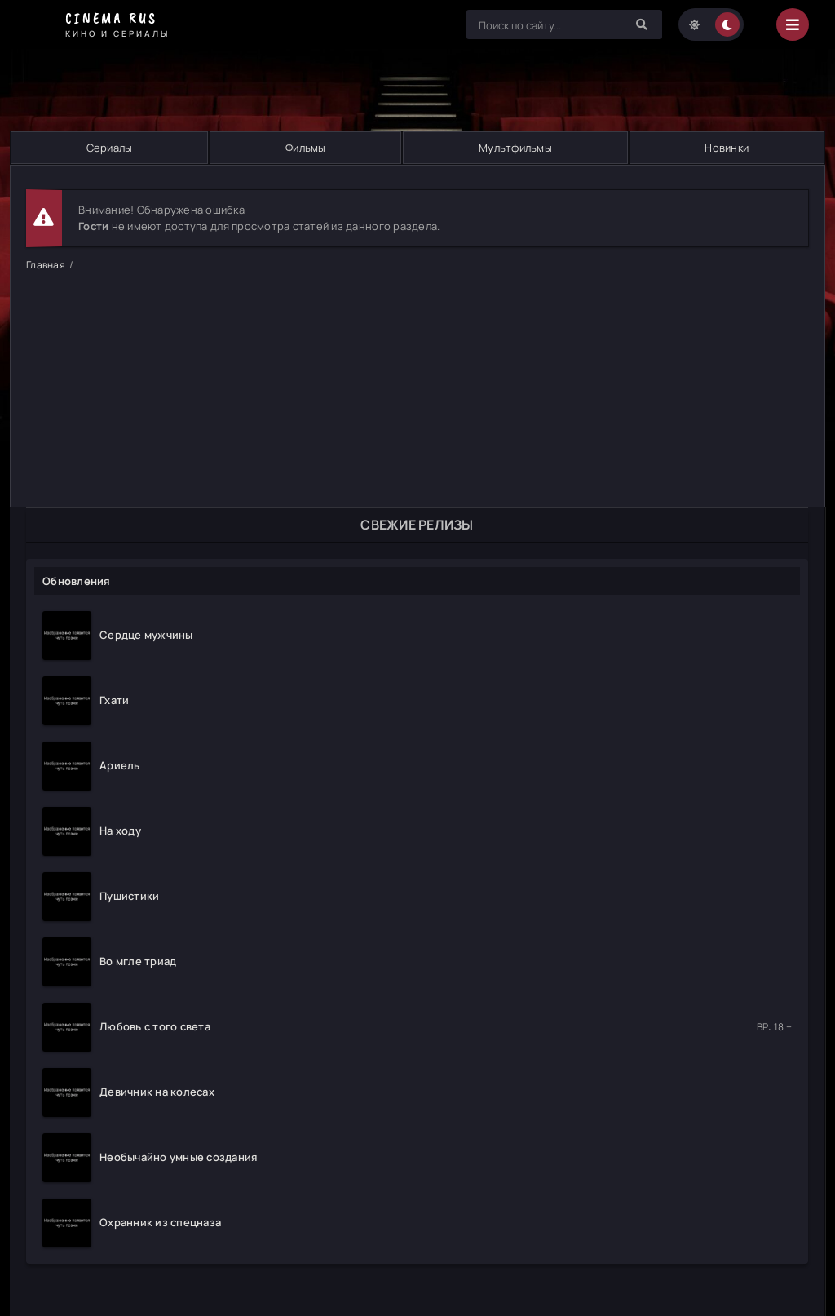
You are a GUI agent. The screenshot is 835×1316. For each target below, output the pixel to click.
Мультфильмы (515, 147)
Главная (45, 265)
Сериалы (109, 147)
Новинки (727, 147)
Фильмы (305, 147)
